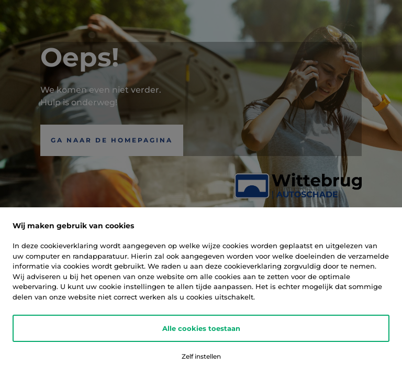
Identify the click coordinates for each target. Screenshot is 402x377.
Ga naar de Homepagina (112, 140)
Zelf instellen (201, 356)
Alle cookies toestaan (201, 328)
